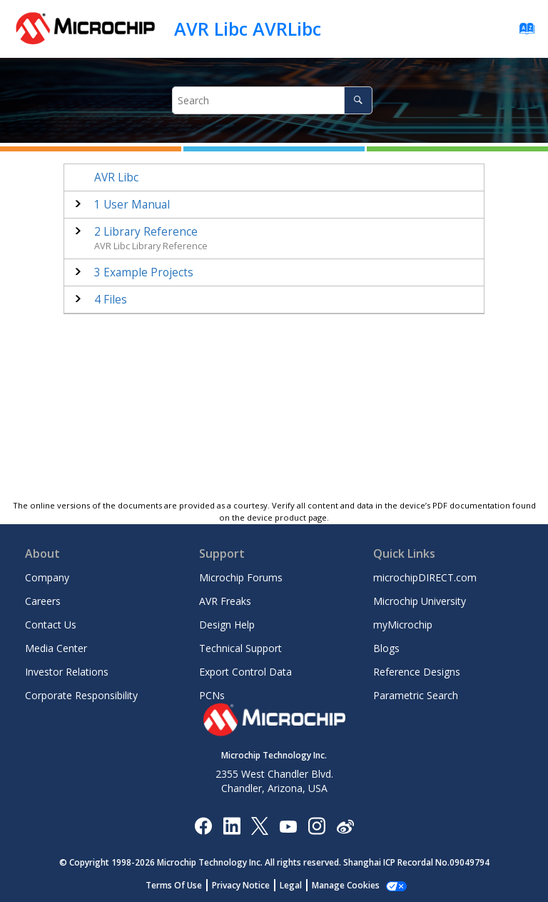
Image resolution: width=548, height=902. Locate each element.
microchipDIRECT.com (425, 577)
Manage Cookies (346, 885)
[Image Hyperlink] (288, 825)
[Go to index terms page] (522, 32)
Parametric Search (415, 695)
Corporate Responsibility (81, 695)
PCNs (212, 695)
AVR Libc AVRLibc (247, 28)
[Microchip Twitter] (259, 825)
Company (47, 577)
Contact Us (50, 624)
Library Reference (146, 231)
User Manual (132, 204)
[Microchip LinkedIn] (231, 825)
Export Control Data (245, 671)
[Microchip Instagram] (316, 825)
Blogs (386, 648)
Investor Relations (66, 671)
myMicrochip (402, 624)
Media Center (56, 648)
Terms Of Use (174, 885)
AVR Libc (116, 177)
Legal (291, 885)
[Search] (358, 100)
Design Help (227, 624)
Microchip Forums (241, 577)
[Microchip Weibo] (345, 825)
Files (110, 299)
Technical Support (240, 648)
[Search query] (272, 100)
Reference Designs (416, 671)
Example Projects (143, 272)
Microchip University (419, 601)
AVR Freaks (225, 601)
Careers (43, 601)
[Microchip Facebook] (203, 825)
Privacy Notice (241, 885)
